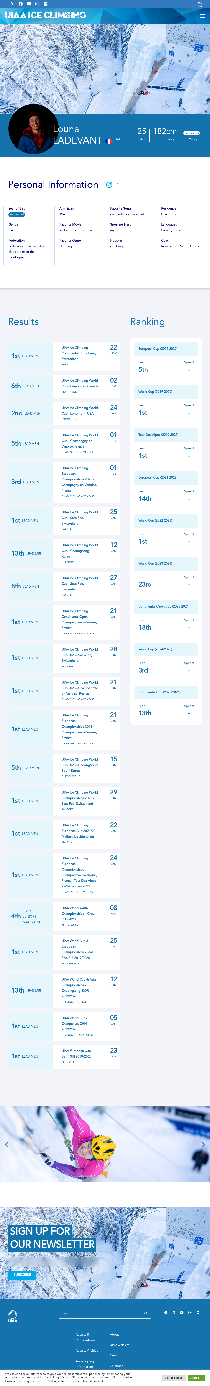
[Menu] (203, 16)
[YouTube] (182, 1313)
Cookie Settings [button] (174, 1378)
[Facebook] (166, 1313)
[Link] (200, 4)
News (114, 1355)
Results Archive (87, 1350)
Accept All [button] (196, 1378)
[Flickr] (198, 1313)
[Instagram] (190, 1313)
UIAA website (120, 1345)
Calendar (116, 1366)
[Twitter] (174, 1313)
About (114, 1334)
